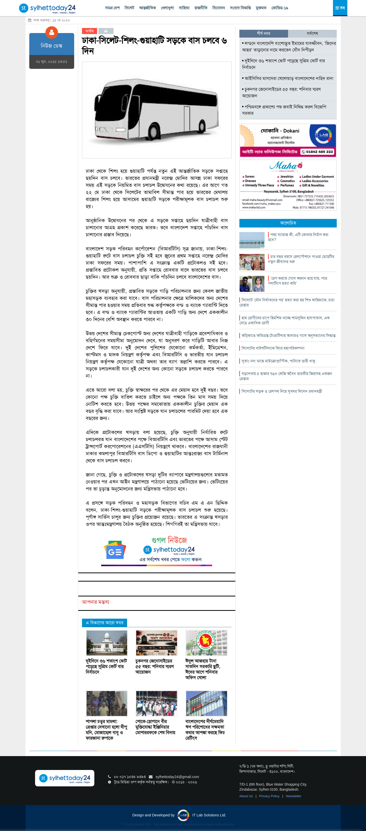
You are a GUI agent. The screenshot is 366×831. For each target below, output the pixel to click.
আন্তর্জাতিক (147, 8)
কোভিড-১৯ (279, 8)
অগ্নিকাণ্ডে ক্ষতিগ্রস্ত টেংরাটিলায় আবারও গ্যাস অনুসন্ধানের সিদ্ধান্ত (288, 335)
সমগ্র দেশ (112, 8)
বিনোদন (218, 8)
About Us (246, 796)
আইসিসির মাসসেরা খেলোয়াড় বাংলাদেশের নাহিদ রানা (287, 78)
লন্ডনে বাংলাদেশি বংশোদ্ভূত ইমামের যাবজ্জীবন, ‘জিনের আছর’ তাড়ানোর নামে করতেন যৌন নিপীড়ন (289, 46)
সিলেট (129, 8)
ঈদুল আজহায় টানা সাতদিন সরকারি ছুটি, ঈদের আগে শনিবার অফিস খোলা (202, 669)
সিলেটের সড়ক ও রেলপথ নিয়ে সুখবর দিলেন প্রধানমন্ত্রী (282, 391)
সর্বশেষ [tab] (312, 33)
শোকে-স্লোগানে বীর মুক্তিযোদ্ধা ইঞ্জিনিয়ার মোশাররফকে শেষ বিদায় (155, 727)
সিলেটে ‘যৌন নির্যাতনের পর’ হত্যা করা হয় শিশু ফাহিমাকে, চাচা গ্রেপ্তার (286, 302)
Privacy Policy (269, 796)
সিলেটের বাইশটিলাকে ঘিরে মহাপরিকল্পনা (273, 348)
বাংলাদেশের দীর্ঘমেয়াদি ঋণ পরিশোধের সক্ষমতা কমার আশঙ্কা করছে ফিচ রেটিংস (205, 730)
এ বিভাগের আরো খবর (104, 623)
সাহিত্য (184, 8)
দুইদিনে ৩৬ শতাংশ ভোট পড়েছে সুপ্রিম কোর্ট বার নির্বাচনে (106, 666)
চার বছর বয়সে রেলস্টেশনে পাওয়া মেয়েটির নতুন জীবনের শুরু (301, 259)
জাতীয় (90, 31)
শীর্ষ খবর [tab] (263, 33)
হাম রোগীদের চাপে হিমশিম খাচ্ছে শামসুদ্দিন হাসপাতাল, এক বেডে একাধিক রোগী (284, 320)
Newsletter (293, 796)
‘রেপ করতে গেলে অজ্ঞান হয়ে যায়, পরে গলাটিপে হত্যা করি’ (297, 281)
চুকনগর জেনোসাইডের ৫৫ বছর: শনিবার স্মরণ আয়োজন (154, 666)
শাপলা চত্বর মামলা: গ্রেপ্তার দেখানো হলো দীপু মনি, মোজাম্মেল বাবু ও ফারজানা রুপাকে (106, 730)
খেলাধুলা (167, 8)
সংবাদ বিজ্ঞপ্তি (240, 8)
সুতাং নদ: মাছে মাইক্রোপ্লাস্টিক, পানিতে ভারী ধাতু (278, 361)
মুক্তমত (261, 8)
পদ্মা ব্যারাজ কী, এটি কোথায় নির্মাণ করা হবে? (298, 237)
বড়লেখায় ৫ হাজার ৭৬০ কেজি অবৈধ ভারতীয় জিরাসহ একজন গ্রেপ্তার (285, 376)
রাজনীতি (200, 8)
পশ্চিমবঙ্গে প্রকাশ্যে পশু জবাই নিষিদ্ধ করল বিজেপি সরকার (284, 110)
